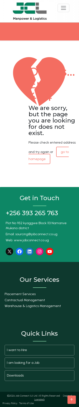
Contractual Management (25, 300)
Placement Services (20, 294)
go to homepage (48, 155)
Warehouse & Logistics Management (33, 306)
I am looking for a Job (23, 363)
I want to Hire (17, 350)
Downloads (15, 375)
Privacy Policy (10, 403)
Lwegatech (39, 399)
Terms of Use (26, 403)
